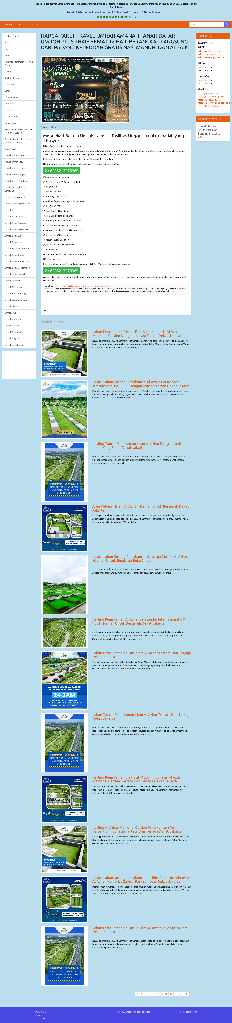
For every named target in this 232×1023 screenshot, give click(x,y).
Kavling (8, 71)
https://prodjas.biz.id (208, 93)
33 (171, 994)
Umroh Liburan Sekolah (16, 300)
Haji (6, 49)
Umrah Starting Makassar (17, 203)
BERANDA (9, 24)
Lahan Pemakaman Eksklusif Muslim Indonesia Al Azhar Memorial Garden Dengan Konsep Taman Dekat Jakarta (136, 333)
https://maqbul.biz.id (208, 99)
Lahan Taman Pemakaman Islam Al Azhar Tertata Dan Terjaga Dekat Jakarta (141, 716)
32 (166, 994)
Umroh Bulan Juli (13, 235)
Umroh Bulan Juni (13, 242)
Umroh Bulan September (17, 268)
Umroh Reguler (12, 338)
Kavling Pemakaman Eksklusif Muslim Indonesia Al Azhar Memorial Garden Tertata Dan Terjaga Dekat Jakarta (137, 779)
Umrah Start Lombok (15, 197)
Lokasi (8, 110)
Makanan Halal (12, 116)
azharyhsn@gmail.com (209, 51)
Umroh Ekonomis (13, 280)
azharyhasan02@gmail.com (211, 57)
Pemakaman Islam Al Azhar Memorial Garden (18, 131)
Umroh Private (12, 325)
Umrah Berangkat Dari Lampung (16, 189)
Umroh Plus (10, 313)
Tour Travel (10, 149)
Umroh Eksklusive (13, 287)
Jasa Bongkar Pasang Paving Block (19, 63)
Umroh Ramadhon (14, 332)
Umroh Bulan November (17, 248)
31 (161, 994)
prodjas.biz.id (143, 1012)
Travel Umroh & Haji (15, 168)
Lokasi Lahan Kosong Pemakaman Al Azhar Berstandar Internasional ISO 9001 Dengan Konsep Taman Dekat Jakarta (141, 384)
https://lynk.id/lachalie (209, 106)
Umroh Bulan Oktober (16, 255)
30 (156, 994)
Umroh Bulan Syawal (15, 274)
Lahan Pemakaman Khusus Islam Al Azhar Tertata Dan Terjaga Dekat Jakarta (141, 655)
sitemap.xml (190, 1012)
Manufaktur (10, 123)
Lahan (8, 91)
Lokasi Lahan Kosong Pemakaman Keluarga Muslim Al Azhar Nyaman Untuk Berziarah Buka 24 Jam (139, 558)
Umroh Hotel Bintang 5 (16, 293)
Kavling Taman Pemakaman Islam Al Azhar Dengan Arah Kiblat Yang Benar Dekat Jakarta (136, 445)
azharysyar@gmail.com (209, 54)
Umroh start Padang (15, 345)
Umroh (8, 210)
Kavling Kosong (12, 78)
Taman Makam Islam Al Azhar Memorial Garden (19, 141)
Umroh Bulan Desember (17, 229)
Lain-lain (9, 103)
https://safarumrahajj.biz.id (211, 96)
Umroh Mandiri (12, 306)
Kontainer (10, 84)
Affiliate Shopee (13, 36)
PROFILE (23, 24)
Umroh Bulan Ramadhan (17, 261)
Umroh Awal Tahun (14, 216)
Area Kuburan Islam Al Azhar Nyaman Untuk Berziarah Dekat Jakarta (140, 508)
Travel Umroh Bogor (15, 174)
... (146, 994)
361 (180, 994)
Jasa (7, 55)
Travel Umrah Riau (14, 162)
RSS (181, 1012)
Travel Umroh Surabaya (16, 181)
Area (7, 42)
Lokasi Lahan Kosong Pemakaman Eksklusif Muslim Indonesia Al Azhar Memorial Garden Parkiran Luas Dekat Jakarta (140, 880)
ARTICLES (37, 24)
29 (151, 994)
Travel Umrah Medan (15, 155)
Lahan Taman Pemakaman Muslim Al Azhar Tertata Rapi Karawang (81, 286)
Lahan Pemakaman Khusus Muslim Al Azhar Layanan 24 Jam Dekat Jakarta (140, 930)
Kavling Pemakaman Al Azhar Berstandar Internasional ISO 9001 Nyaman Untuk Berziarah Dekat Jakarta (138, 621)
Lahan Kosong (12, 97)
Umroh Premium (13, 319)
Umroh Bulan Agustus (15, 223)
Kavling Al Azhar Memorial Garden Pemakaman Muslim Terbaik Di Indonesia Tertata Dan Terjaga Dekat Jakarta (137, 829)
